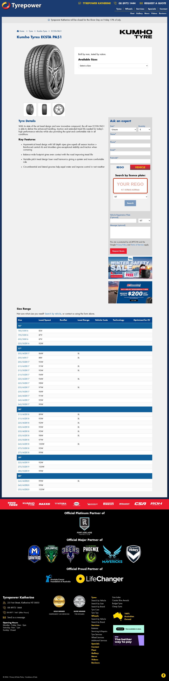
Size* (112, 126)
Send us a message (16, 617)
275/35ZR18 (23, 448)
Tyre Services (96, 634)
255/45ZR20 (23, 489)
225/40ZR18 (23, 423)
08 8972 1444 (127, 3)
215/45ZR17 (23, 366)
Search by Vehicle (98, 600)
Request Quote (118, 251)
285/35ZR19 (23, 471)
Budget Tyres (117, 603)
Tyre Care (95, 609)
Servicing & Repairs (99, 631)
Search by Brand (98, 606)
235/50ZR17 (23, 391)
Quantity (141, 126)
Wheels (129, 9)
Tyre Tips (94, 613)
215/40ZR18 (23, 414)
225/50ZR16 (23, 343)
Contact (163, 9)
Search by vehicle (53, 313)
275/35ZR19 (23, 467)
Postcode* (114, 158)
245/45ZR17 (23, 400)
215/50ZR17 (23, 370)
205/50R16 (23, 339)
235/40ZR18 (23, 431)
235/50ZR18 (23, 440)
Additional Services (99, 640)
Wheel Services (97, 637)
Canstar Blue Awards (120, 600)
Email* (113, 150)
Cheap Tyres (117, 606)
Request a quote (153, 3)
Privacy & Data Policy (17, 677)
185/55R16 (23, 331)
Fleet (132, 13)
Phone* (113, 142)
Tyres (118, 9)
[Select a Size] (113, 66)
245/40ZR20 (23, 481)
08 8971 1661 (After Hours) (18, 612)
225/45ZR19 (23, 462)
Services (140, 9)
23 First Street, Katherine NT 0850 (23, 602)
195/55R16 (23, 335)
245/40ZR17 (23, 396)
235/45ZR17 (23, 387)
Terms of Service (137, 245)
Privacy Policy (121, 245)
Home (20, 31)
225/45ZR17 (23, 379)
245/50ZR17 (23, 404)
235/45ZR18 (23, 435)
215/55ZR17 (23, 374)
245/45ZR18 (23, 444)
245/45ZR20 (23, 485)
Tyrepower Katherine (94, 3)
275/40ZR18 (23, 452)
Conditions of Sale (31, 677)
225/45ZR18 (23, 427)
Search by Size (97, 603)
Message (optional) (117, 225)
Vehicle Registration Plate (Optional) (120, 216)
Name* (113, 134)
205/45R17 (23, 358)
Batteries (94, 628)
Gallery (139, 13)
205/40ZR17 (23, 353)
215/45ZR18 (23, 418)
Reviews (162, 13)
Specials (152, 9)
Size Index (116, 597)
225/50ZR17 (23, 383)
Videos (154, 13)
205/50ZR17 (23, 362)
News (146, 13)
